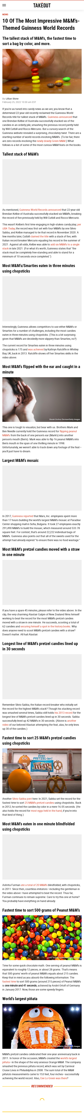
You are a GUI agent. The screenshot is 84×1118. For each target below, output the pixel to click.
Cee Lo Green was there (53, 1078)
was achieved (36, 349)
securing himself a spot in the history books (45, 626)
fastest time (9, 981)
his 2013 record (63, 712)
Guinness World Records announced (40, 209)
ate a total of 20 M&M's (34, 885)
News (5, 14)
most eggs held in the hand (46, 810)
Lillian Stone (12, 98)
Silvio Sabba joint (22, 798)
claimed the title (39, 236)
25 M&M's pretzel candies (39, 802)
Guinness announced (60, 117)
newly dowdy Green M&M (51, 141)
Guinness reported (22, 516)
